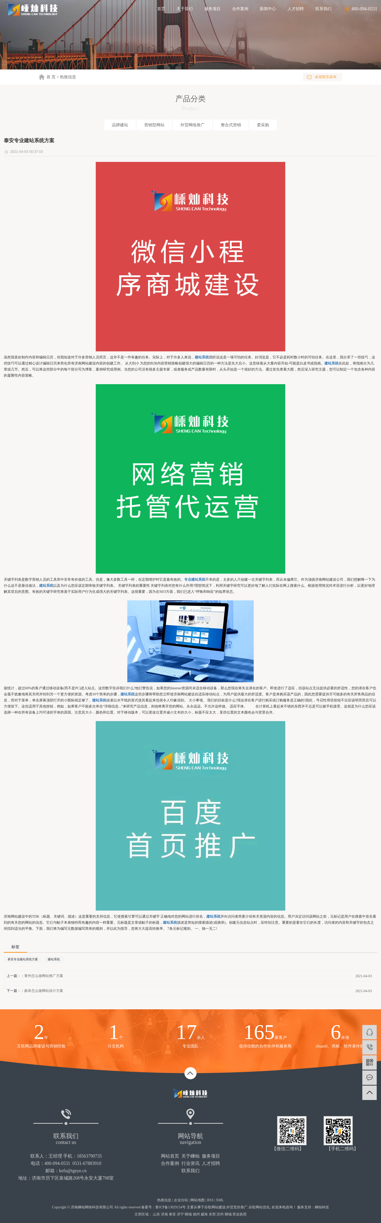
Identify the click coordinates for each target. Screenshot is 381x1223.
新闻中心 (268, 9)
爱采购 (263, 125)
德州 (196, 1214)
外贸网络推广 (192, 125)
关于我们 (185, 9)
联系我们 (323, 9)
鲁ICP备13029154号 (170, 1207)
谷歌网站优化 (259, 1207)
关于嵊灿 (190, 1156)
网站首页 (170, 1156)
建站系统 (54, 959)
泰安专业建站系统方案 (23, 959)
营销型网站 (154, 125)
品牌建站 (120, 125)
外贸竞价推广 (237, 1207)
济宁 (180, 1214)
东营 (212, 1214)
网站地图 (197, 1200)
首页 (161, 9)
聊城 (188, 1214)
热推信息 (68, 77)
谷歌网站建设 (215, 1207)
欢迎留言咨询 (325, 77)
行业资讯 (190, 1163)
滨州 (220, 1214)
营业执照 (239, 1214)
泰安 (172, 1214)
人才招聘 (296, 9)
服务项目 (212, 9)
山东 (156, 1214)
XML (220, 1200)
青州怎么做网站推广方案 (43, 976)
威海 (204, 1214)
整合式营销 (231, 125)
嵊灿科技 (322, 1207)
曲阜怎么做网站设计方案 (43, 991)
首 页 (51, 77)
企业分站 (181, 1200)
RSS (210, 1200)
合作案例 (240, 9)
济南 (164, 1214)
